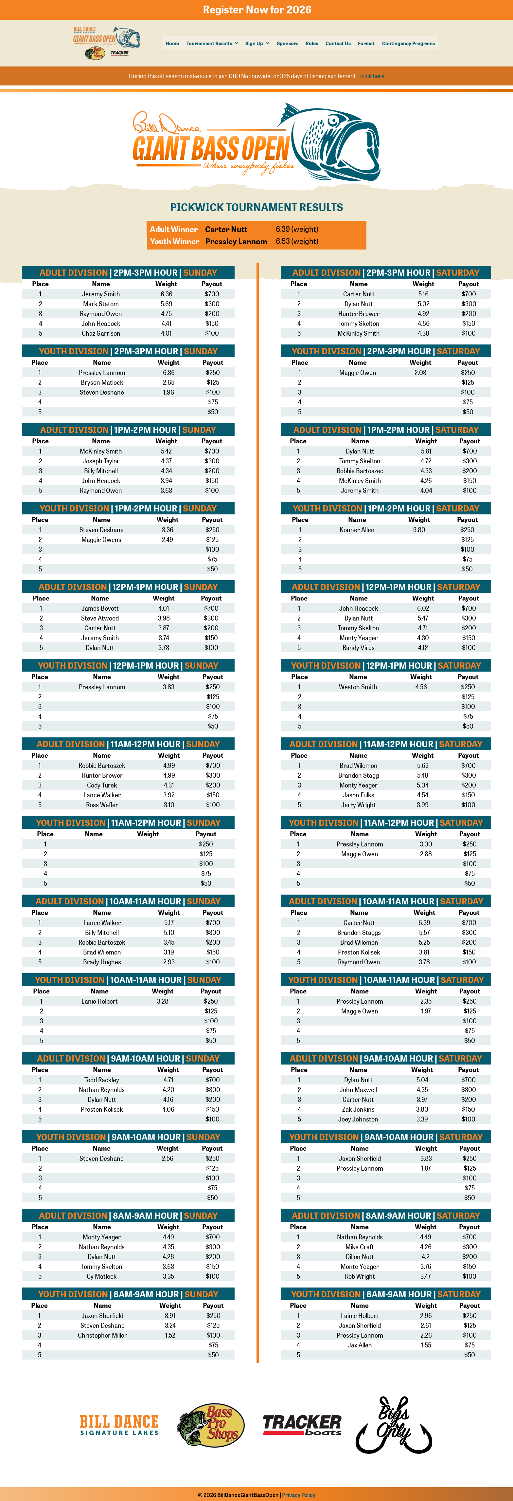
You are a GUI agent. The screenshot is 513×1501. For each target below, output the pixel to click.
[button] (213, 43)
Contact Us (338, 43)
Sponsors (288, 43)
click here (372, 75)
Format (366, 43)
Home (173, 43)
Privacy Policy (298, 1493)
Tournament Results (213, 43)
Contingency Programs (408, 43)
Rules (312, 43)
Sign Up (258, 43)
